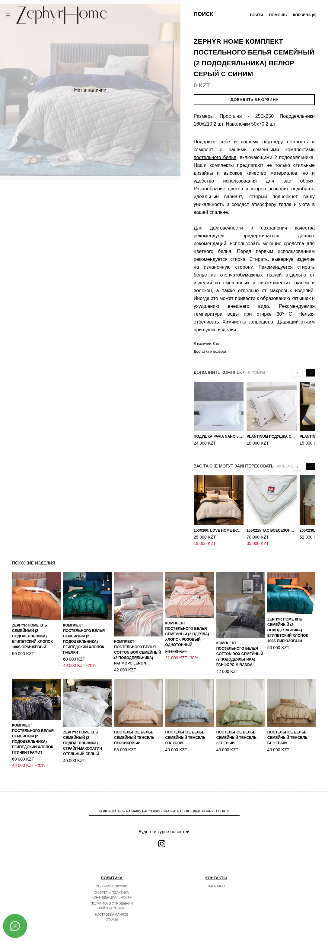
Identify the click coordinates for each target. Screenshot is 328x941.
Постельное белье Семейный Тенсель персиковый (134, 731)
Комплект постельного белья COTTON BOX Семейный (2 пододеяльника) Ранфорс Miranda (239, 648)
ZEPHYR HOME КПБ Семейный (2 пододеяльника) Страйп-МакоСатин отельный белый (82, 737)
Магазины (216, 880)
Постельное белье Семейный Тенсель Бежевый (287, 731)
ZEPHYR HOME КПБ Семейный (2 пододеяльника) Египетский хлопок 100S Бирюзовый (287, 624)
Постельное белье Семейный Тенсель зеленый (236, 731)
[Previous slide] (297, 373)
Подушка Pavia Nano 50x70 (219, 436)
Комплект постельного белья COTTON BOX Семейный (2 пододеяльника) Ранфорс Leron (137, 646)
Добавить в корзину (254, 99)
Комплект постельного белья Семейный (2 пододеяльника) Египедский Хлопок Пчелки (84, 632)
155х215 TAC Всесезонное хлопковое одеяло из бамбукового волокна (271, 530)
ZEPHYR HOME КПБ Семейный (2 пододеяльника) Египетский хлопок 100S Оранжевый (32, 630)
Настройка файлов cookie (112, 910)
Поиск (203, 14)
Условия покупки (111, 880)
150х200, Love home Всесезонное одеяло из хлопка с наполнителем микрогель (219, 530)
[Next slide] (310, 373)
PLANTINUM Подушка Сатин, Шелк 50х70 (271, 436)
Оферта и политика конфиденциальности (112, 888)
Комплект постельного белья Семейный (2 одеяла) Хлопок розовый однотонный (187, 628)
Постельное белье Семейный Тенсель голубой (185, 731)
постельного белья (215, 157)
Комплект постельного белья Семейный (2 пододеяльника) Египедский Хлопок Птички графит (33, 732)
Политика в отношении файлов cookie (112, 899)
